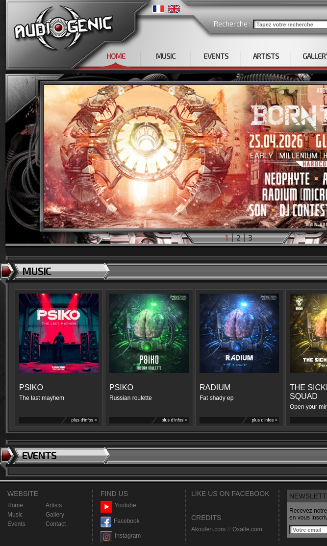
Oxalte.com (247, 529)
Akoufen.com (208, 529)
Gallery (55, 514)
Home (15, 505)
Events (16, 524)
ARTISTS (266, 55)
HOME (116, 55)
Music (15, 514)
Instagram (121, 536)
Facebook (120, 521)
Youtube (118, 505)
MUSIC (166, 55)
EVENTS (215, 55)
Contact (56, 524)
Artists (54, 505)
